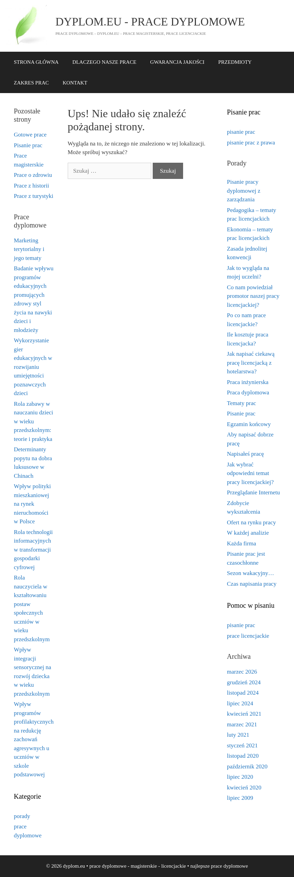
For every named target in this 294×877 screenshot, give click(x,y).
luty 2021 (238, 735)
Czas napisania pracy (252, 584)
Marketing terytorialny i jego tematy (29, 249)
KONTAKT (75, 82)
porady (22, 816)
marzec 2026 (242, 671)
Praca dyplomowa (248, 392)
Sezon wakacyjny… (250, 573)
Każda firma (241, 543)
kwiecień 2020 (244, 787)
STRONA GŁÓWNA (36, 62)
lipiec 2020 (240, 777)
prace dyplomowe (229, 866)
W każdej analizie (248, 533)
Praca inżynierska (247, 382)
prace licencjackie (248, 636)
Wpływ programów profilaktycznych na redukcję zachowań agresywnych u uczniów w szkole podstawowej (34, 739)
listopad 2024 (243, 692)
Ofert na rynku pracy (251, 522)
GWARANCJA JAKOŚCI (177, 62)
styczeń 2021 (242, 745)
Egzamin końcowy (249, 424)
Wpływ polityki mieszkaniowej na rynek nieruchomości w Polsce (32, 504)
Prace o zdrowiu (33, 175)
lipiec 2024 (240, 703)
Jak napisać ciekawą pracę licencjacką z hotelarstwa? (251, 363)
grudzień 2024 (244, 682)
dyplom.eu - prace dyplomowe (150, 22)
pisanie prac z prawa (251, 142)
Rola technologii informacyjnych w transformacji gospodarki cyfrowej (33, 550)
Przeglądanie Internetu (253, 492)
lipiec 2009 (240, 798)
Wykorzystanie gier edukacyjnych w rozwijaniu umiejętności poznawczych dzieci (33, 366)
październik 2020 (247, 766)
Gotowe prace (30, 134)
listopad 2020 (243, 756)
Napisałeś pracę (245, 454)
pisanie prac (241, 132)
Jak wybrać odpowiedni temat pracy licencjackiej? (250, 473)
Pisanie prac (28, 145)
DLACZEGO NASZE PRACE (104, 62)
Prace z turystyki (33, 196)
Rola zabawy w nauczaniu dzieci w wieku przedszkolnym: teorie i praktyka (33, 421)
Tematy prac (241, 403)
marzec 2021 (242, 724)
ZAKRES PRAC (31, 82)
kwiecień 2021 (244, 713)
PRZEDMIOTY (235, 62)
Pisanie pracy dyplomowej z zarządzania (243, 191)
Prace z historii (31, 185)
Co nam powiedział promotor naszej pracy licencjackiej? (253, 296)
